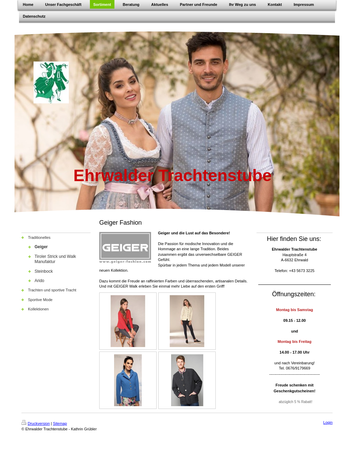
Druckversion (35, 423)
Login (328, 422)
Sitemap (60, 423)
